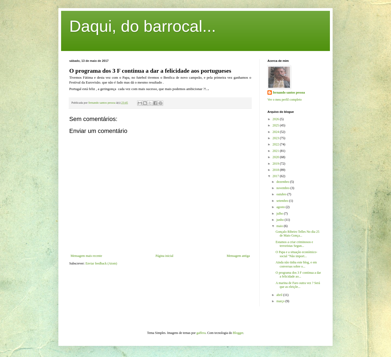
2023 (276, 138)
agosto (281, 207)
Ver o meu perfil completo (284, 99)
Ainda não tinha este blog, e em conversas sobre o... (296, 264)
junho (280, 220)
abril (279, 295)
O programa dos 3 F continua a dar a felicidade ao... (298, 274)
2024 (276, 132)
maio (280, 226)
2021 (276, 151)
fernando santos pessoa (289, 92)
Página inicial (165, 256)
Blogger (238, 333)
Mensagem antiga (238, 256)
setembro (282, 201)
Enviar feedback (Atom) (101, 263)
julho (280, 213)
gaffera (201, 333)
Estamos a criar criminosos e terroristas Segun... (294, 244)
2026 (276, 119)
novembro (283, 188)
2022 (276, 144)
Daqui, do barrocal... (142, 26)
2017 (276, 176)
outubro (281, 194)
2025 (276, 125)
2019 (276, 163)
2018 (276, 170)
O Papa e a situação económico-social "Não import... (296, 254)
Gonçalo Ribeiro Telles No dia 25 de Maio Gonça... (297, 233)
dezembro (283, 182)
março (280, 301)
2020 (276, 157)
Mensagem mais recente (86, 256)
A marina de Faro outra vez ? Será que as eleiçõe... (298, 285)
